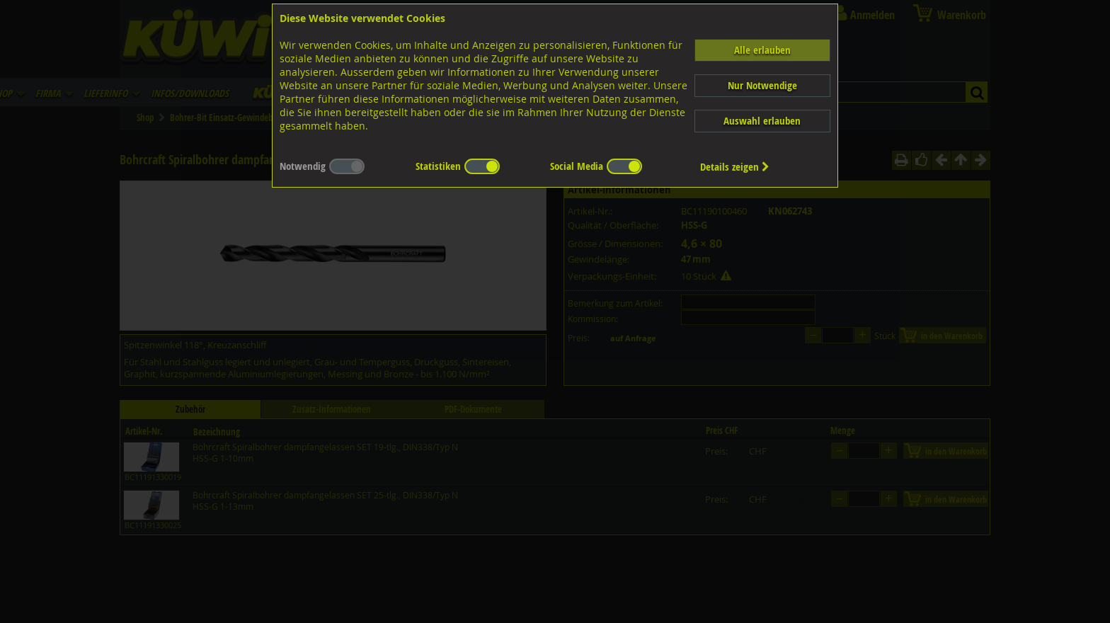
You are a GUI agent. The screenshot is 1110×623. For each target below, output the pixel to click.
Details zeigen (734, 166)
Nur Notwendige (762, 85)
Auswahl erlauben (762, 120)
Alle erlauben (762, 49)
